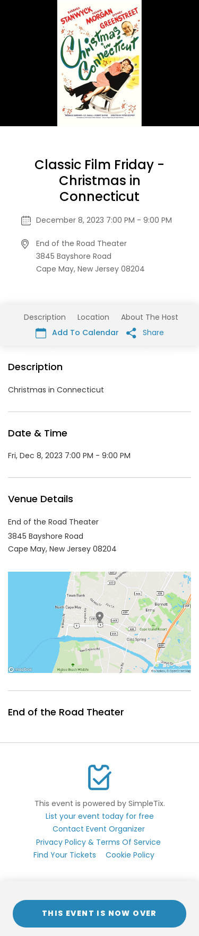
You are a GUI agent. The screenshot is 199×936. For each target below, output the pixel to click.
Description (45, 317)
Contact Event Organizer (99, 829)
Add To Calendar (77, 332)
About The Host (149, 317)
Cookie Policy (130, 855)
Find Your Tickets (64, 855)
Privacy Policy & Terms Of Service (98, 842)
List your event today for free (100, 816)
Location (93, 317)
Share (145, 332)
